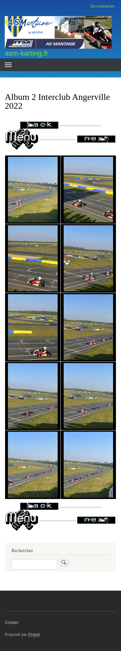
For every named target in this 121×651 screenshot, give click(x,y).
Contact (11, 622)
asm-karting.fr (26, 53)
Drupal (34, 634)
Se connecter (102, 6)
